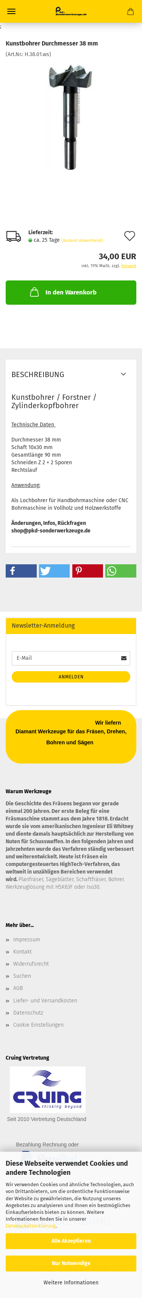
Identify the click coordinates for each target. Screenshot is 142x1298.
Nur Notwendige (71, 1263)
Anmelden (71, 677)
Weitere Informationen (71, 1282)
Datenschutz (28, 1013)
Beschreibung (37, 374)
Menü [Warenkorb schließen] (11, 11)
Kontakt (22, 952)
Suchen (22, 976)
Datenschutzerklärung (31, 1226)
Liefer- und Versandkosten (45, 1000)
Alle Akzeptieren (71, 1241)
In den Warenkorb (62, 292)
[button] (21, 571)
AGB (18, 988)
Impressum (26, 939)
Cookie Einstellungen (38, 1025)
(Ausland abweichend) (82, 240)
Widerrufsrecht (31, 964)
